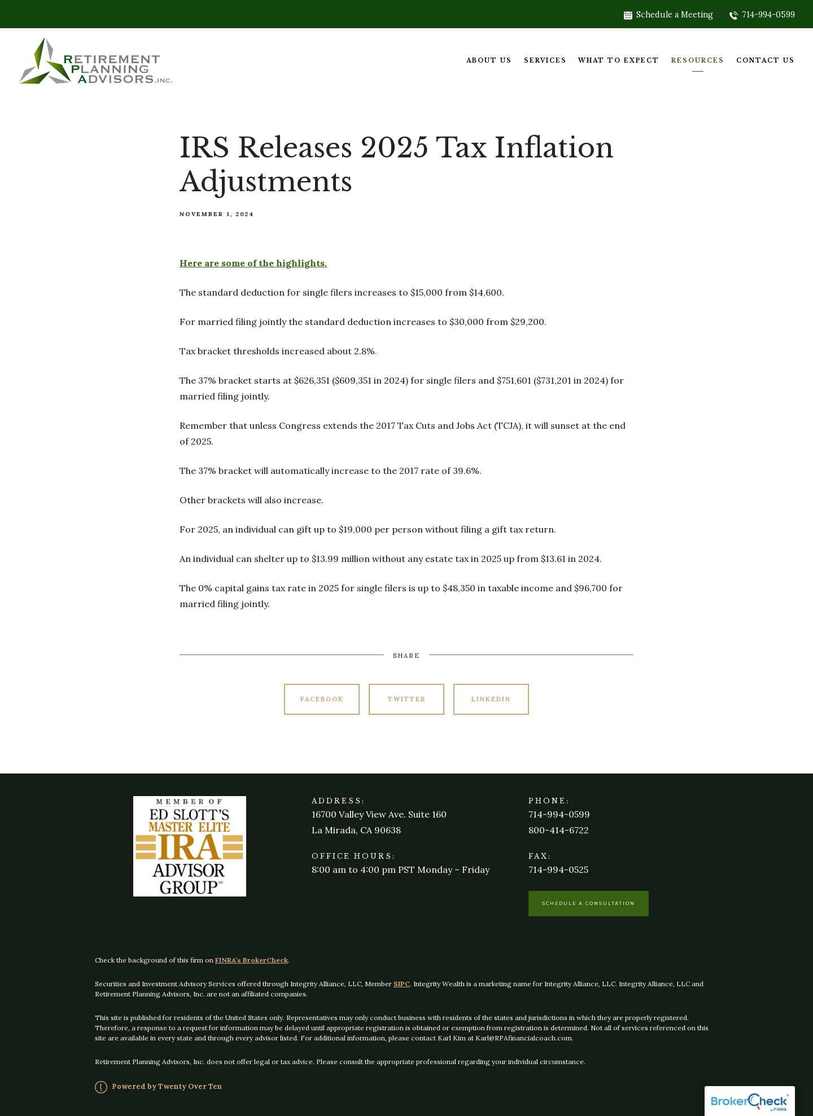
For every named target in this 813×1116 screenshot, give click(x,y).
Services (545, 60)
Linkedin (491, 699)
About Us (489, 60)
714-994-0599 (762, 15)
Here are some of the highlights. (253, 263)
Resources (697, 60)
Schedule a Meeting (668, 15)
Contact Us (765, 60)
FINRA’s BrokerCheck (251, 960)
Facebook (322, 699)
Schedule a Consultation (588, 903)
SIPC (402, 983)
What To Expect (618, 60)
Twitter (407, 699)
